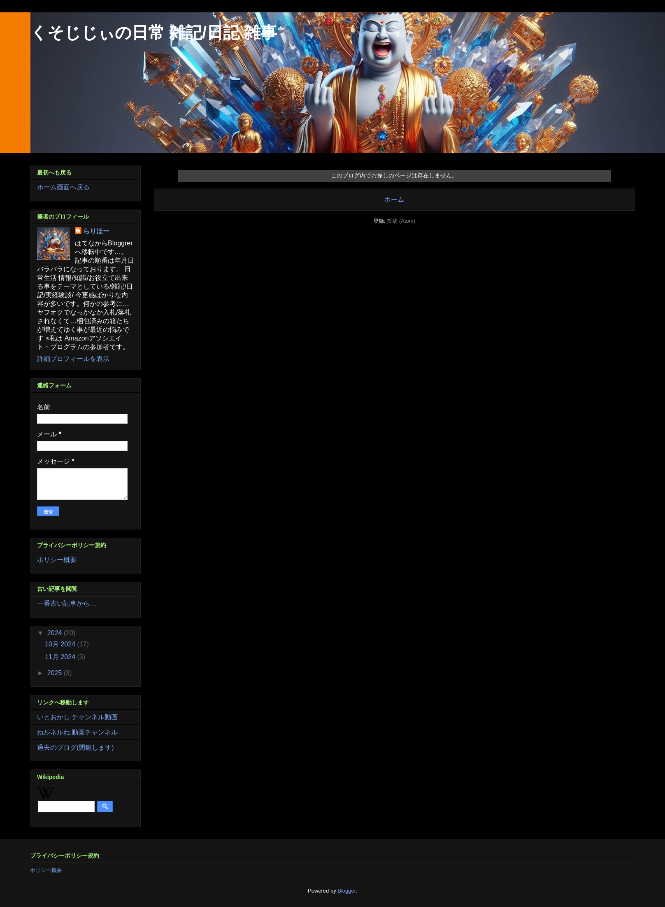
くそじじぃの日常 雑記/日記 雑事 (153, 32)
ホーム (394, 199)
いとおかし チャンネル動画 (77, 716)
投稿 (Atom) (401, 221)
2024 (55, 633)
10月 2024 (61, 644)
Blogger (346, 891)
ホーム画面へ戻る (63, 187)
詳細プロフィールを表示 (73, 358)
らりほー (96, 231)
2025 (55, 672)
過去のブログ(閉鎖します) (75, 747)
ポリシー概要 (57, 559)
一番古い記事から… (66, 603)
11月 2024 (61, 656)
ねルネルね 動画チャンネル (77, 732)
